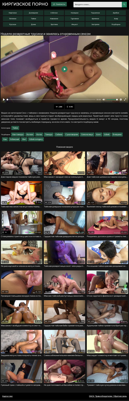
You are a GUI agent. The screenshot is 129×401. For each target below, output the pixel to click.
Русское (12, 25)
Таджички (95, 13)
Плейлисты (61, 4)
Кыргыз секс (7, 397)
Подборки (116, 25)
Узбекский (14, 140)
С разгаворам (72, 135)
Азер (116, 19)
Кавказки (54, 19)
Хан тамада (17, 135)
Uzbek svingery (36, 140)
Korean (30, 135)
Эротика (54, 25)
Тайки (33, 19)
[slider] (51, 100)
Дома (33, 25)
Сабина (59, 135)
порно (26, 4)
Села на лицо (87, 135)
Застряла (95, 25)
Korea (39, 135)
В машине (117, 135)
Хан (5, 140)
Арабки (116, 13)
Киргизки (13, 13)
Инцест (74, 25)
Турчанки (75, 19)
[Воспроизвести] (4, 100)
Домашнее (33, 13)
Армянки (95, 19)
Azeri (98, 135)
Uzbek (106, 135)
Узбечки (54, 13)
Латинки (12, 19)
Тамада (48, 135)
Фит (24, 140)
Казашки (74, 13)
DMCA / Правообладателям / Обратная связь (108, 397)
